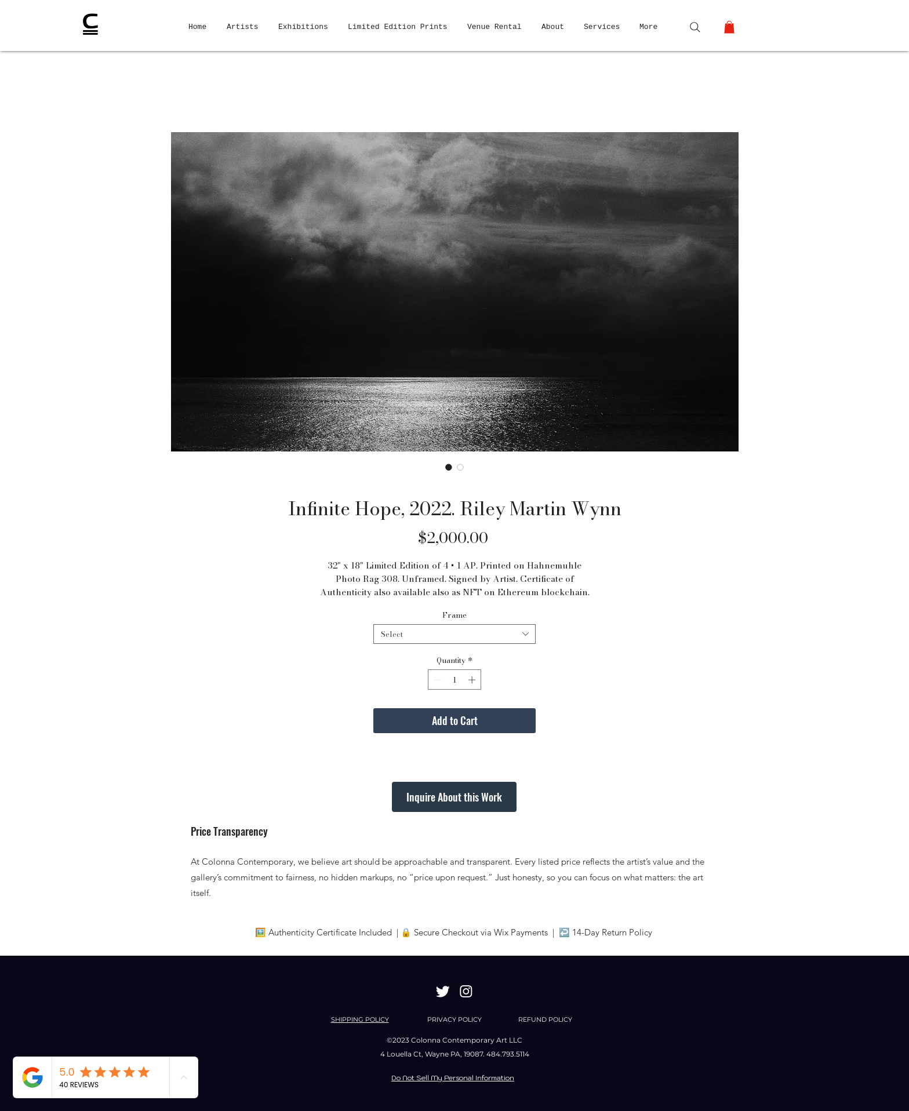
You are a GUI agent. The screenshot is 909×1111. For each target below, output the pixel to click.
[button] (729, 27)
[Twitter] (443, 991)
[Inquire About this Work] (454, 797)
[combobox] (454, 634)
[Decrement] (436, 680)
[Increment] (473, 680)
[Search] (695, 27)
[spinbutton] (454, 680)
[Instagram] (466, 991)
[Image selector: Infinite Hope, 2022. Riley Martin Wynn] (448, 467)
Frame (454, 615)
